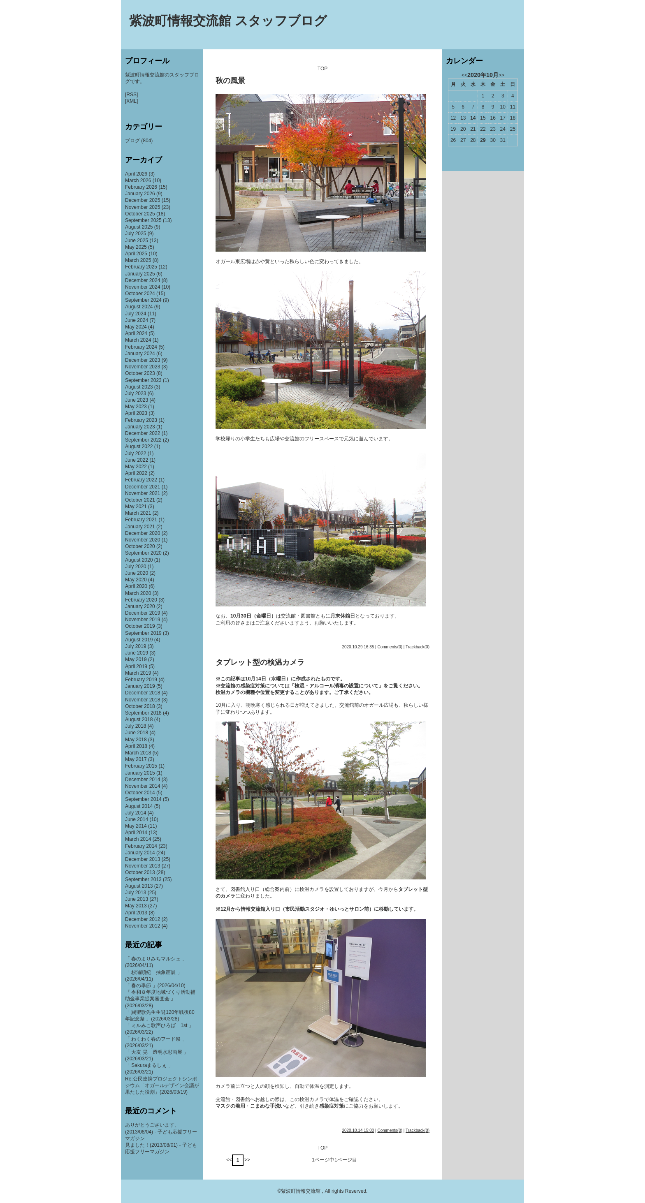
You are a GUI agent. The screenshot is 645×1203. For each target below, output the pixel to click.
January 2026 (140, 194)
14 (473, 118)
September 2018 (143, 713)
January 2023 (140, 427)
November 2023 (142, 367)
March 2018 (138, 753)
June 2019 (136, 653)
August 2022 (139, 446)
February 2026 (141, 187)
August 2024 (139, 307)
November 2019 (142, 619)
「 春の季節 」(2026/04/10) (155, 985)
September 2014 (143, 799)
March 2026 (138, 180)
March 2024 (138, 340)
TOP (322, 69)
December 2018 (142, 693)
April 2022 (136, 473)
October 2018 (140, 706)
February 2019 (141, 679)
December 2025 (142, 200)
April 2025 (136, 254)
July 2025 (135, 233)
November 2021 (142, 493)
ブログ (132, 140)
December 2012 (142, 919)
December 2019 (142, 613)
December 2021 (142, 487)
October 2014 (140, 793)
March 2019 (138, 673)
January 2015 (140, 773)
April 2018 (136, 746)
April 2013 (136, 913)
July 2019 (135, 646)
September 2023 (143, 380)
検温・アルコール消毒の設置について (336, 686)
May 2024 (136, 327)
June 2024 (136, 320)
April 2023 (136, 413)
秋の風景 (230, 80)
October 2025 (140, 214)
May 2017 (136, 759)
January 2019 (140, 686)
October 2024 (140, 293)
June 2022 (136, 460)
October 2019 (140, 626)
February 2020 (141, 600)
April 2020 (136, 586)
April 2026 (136, 174)
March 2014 (138, 839)
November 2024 (142, 287)
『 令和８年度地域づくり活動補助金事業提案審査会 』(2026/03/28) (160, 998)
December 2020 (142, 533)
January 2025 (140, 274)
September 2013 (143, 879)
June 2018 (136, 733)
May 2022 (136, 467)
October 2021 (140, 500)
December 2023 (142, 360)
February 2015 (141, 766)
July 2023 (135, 393)
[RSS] (131, 94)
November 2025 (142, 207)
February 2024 (141, 347)
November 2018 (142, 700)
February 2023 (141, 420)
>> (247, 1160)
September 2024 (143, 300)
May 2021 (136, 506)
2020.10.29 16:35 (358, 647)
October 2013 (140, 872)
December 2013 (142, 859)
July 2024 (135, 314)
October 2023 (140, 373)
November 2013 (142, 866)
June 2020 (136, 573)
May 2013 (136, 906)
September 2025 (143, 220)
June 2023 (136, 400)
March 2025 (138, 260)
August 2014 (139, 806)
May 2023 (136, 406)
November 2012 (142, 926)
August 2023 (139, 387)
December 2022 (142, 433)
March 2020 (138, 593)
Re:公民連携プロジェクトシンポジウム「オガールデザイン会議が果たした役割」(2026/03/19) (162, 1085)
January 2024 (140, 353)
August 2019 (139, 640)
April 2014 (136, 832)
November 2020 (142, 540)
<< (229, 1160)
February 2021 (141, 520)
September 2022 (143, 440)
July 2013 (135, 892)
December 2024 (142, 280)
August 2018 (139, 719)
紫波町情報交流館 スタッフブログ (228, 21)
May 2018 (136, 740)
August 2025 (139, 227)
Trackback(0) (417, 647)
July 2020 (135, 566)
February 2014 (141, 846)
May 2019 (136, 659)
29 (482, 140)
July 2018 (135, 726)
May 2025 (136, 247)
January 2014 (140, 853)
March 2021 (138, 513)
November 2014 (142, 786)
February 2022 (141, 480)
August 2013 (139, 886)
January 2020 (140, 606)
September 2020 (143, 553)
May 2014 (136, 826)
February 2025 (141, 267)
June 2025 (136, 240)
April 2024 (136, 333)
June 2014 (136, 819)
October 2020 (140, 546)
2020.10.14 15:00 (358, 1130)
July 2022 (135, 453)
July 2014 (135, 813)
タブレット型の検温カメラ (260, 662)
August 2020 (139, 560)
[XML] (131, 101)
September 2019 (143, 633)
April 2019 (136, 666)
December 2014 (142, 779)
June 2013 (136, 899)
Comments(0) (389, 647)
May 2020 (136, 580)
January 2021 (140, 527)
